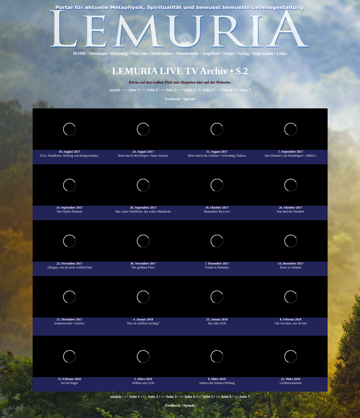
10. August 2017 (69, 151)
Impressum (263, 53)
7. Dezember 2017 (217, 263)
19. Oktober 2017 (216, 207)
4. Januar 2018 (143, 319)
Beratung (119, 53)
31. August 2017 (217, 151)
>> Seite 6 (224, 90)
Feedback (173, 99)
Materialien (161, 53)
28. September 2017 (143, 207)
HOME (79, 53)
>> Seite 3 (168, 90)
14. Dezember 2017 (290, 263)
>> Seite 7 (243, 90)
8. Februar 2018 (290, 319)
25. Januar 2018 (217, 319)
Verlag (243, 53)
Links (282, 53)
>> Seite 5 (206, 90)
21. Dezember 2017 (69, 319)
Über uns (139, 53)
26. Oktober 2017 (290, 207)
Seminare (98, 53)
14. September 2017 (69, 207)
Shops (228, 53)
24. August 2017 (143, 151)
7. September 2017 (290, 151)
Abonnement (187, 53)
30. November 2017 (143, 263)
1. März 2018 (143, 379)
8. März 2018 (217, 379)
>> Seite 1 (131, 90)
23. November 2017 (69, 263)
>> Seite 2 (150, 90)
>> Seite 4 (187, 90)
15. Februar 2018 (69, 379)
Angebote (211, 53)
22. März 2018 (290, 379)
